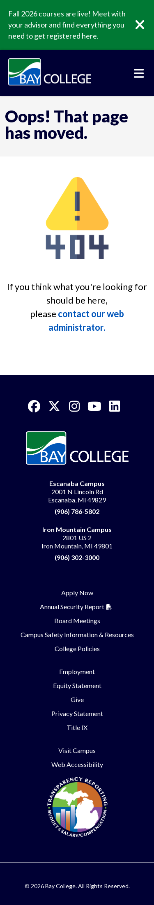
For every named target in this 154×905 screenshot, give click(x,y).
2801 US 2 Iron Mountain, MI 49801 (77, 537)
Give (77, 699)
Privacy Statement (77, 713)
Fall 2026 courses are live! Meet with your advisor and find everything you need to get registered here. (67, 24)
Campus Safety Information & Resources (77, 634)
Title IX (77, 727)
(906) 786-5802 (77, 511)
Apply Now (77, 592)
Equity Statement (77, 685)
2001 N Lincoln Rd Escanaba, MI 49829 (77, 491)
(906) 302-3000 (77, 557)
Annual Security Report (72, 606)
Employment (77, 671)
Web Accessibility (77, 764)
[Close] (146, 25)
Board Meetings (77, 620)
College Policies (77, 648)
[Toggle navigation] (139, 73)
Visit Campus (77, 750)
